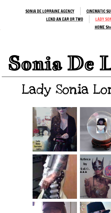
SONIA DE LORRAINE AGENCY (49, 11)
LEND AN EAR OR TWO (64, 19)
